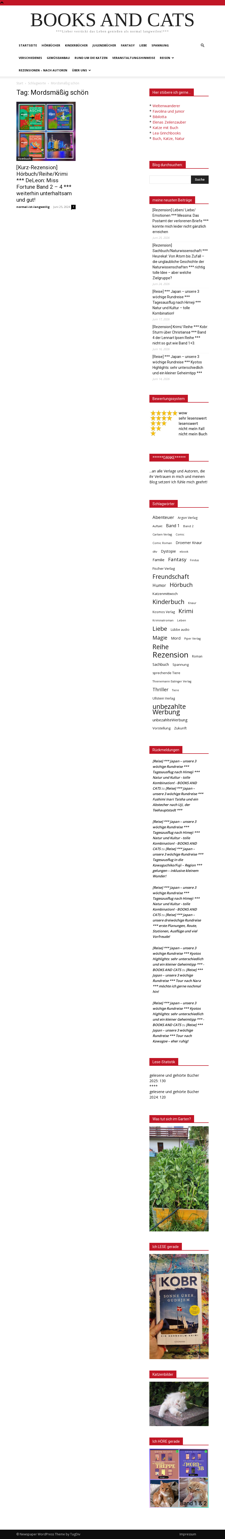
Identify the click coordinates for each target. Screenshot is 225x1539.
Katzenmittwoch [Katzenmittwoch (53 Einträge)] (165, 593)
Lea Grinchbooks (167, 133)
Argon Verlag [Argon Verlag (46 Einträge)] (187, 518)
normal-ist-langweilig (33, 207)
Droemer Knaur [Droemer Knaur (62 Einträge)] (189, 542)
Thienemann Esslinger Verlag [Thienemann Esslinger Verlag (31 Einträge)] (172, 681)
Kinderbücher (76, 45)
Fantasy (128, 45)
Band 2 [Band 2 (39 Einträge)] (188, 526)
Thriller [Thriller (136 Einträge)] (160, 689)
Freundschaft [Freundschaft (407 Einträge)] (171, 576)
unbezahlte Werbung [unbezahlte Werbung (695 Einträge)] (169, 709)
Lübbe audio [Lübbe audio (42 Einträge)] (180, 629)
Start (19, 83)
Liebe (143, 45)
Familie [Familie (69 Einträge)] (158, 559)
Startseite (28, 45)
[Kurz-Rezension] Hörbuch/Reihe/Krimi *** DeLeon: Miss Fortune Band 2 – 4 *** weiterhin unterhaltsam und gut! (44, 183)
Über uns (81, 70)
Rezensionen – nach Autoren (43, 70)
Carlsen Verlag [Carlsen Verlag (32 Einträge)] (162, 534)
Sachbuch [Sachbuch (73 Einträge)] (161, 664)
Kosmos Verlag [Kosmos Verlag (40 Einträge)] (164, 612)
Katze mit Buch (165, 127)
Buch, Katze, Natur (168, 138)
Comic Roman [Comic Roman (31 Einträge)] (162, 543)
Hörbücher (51, 45)
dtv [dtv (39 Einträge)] (155, 551)
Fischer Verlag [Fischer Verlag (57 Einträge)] (164, 568)
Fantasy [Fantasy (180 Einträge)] (177, 559)
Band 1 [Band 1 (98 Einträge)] (173, 525)
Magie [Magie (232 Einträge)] (160, 637)
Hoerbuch (24, 158)
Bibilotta (160, 116)
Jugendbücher (104, 45)
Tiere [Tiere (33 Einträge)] (175, 690)
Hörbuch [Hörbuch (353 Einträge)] (181, 584)
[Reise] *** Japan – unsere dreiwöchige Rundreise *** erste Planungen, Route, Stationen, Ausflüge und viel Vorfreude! (177, 925)
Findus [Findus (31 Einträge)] (194, 560)
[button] (202, 45)
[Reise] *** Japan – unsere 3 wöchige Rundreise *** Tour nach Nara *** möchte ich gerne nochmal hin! (178, 980)
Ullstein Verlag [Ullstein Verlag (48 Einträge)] (164, 698)
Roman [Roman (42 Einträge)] (197, 656)
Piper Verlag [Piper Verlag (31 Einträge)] (192, 638)
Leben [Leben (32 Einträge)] (181, 620)
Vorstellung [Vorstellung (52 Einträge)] (161, 728)
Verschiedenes (30, 58)
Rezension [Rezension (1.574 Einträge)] (170, 654)
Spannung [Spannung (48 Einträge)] (181, 664)
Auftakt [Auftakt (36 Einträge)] (157, 526)
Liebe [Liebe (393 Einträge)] (160, 628)
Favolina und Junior (168, 111)
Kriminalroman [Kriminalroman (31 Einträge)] (163, 620)
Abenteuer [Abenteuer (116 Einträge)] (163, 517)
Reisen (167, 58)
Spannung (160, 45)
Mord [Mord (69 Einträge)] (176, 638)
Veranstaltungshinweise (133, 58)
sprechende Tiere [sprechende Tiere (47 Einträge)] (166, 673)
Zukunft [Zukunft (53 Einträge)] (180, 728)
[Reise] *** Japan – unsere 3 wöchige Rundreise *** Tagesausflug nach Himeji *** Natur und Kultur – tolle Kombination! (177, 302)
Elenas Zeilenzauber (169, 122)
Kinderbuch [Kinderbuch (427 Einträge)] (168, 602)
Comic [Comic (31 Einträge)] (180, 534)
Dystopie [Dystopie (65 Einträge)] (168, 551)
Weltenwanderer (166, 105)
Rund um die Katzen (91, 58)
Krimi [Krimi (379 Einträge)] (185, 611)
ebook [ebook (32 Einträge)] (184, 551)
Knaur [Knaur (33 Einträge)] (192, 603)
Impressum (188, 1534)
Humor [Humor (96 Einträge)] (159, 585)
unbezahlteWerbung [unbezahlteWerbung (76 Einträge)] (170, 719)
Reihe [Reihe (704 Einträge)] (161, 646)
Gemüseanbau (58, 58)
